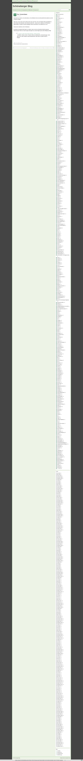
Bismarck (58, 60)
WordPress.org (59, 754)
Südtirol (58, 405)
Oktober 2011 (59, 683)
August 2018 (59, 577)
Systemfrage (59, 409)
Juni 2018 (58, 580)
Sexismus (58, 380)
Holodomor (59, 203)
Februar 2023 (59, 511)
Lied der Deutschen (60, 266)
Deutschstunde (59, 94)
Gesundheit (59, 168)
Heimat (58, 197)
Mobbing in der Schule (60, 285)
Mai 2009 (58, 720)
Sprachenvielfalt (59, 396)
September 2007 (59, 746)
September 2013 (59, 653)
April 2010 (58, 706)
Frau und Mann (59, 144)
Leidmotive (58, 258)
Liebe (58, 265)
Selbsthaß (58, 378)
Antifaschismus (59, 38)
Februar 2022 (59, 523)
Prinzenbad (59, 344)
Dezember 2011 (59, 680)
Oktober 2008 (59, 729)
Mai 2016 (58, 612)
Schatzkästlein (24, 1)
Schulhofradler (59, 374)
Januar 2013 (59, 663)
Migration (58, 284)
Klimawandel (59, 242)
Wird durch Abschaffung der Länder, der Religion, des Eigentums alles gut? (42, 47)
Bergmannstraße (59, 56)
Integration (58, 212)
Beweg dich (59, 59)
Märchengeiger (59, 274)
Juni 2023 (58, 506)
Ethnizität (58, 117)
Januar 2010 (59, 710)
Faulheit (58, 136)
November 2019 (59, 558)
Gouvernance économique (61, 175)
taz (57, 415)
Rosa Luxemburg (59, 360)
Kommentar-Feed (60, 753)
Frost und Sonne (59, 153)
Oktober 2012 (59, 667)
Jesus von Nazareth (60, 220)
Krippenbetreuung (60, 251)
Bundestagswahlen (60, 69)
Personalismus (59, 328)
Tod (57, 420)
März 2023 (58, 510)
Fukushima (59, 154)
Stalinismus (59, 400)
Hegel (58, 194)
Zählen (58, 464)
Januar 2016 (59, 617)
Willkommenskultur (60, 460)
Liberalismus (59, 263)
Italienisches (59, 216)
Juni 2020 (58, 549)
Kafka (58, 229)
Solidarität (58, 388)
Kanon (58, 231)
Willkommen (30, 1)
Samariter (58, 365)
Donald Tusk (59, 98)
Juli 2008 (58, 733)
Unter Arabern (59, 431)
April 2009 (58, 721)
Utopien (58, 433)
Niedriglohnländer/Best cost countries (63, 306)
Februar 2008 (59, 739)
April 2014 (58, 644)
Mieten (58, 283)
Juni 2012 (58, 672)
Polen (58, 339)
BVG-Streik (59, 73)
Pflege (58, 330)
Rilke (58, 357)
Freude (58, 146)
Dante (58, 86)
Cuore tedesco (59, 82)
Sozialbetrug (59, 391)
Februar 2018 (59, 585)
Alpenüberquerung (60, 27)
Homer (58, 204)
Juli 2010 (58, 702)
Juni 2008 (58, 734)
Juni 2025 (58, 482)
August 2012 (59, 670)
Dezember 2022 (59, 514)
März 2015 (58, 630)
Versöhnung (59, 445)
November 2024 (59, 488)
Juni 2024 (58, 492)
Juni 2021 (58, 533)
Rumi (58, 361)
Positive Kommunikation (60, 342)
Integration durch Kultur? (61, 213)
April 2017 (58, 598)
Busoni (58, 72)
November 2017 (59, 589)
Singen (58, 384)
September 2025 (59, 478)
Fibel (58, 141)
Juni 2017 (58, 595)
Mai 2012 (58, 674)
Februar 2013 (59, 662)
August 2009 (59, 716)
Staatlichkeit (59, 397)
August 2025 (59, 479)
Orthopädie (59, 316)
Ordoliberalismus (59, 315)
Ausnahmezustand (60, 49)
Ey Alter (58, 130)
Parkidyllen (59, 320)
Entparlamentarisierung (60, 112)
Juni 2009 (58, 719)
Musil (58, 289)
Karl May (58, 234)
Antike (58, 40)
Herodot (58, 199)
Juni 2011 (58, 688)
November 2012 (59, 666)
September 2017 (59, 591)
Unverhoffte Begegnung (60, 432)
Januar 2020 (59, 555)
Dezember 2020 (59, 541)
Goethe (58, 172)
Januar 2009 (59, 725)
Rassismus (59, 352)
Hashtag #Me (59, 190)
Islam (58, 215)
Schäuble (58, 369)
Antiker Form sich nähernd (61, 41)
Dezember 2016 (59, 603)
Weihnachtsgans (59, 459)
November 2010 (59, 697)
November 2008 (59, 728)
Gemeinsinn (59, 162)
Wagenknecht (59, 451)
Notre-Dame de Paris (60, 307)
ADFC (58, 19)
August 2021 (59, 531)
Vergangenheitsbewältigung (61, 442)
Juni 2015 (58, 626)
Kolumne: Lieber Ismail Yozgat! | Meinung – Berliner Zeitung (29, 33)
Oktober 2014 (59, 636)
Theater (58, 418)
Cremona (58, 81)
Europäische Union (60, 122)
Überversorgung (59, 428)
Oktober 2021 (59, 528)
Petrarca (58, 329)
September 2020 (59, 545)
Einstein (58, 107)
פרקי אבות (60, 468)
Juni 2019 (58, 564)
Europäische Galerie (60, 121)
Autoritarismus (59, 51)
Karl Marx (58, 233)
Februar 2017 (59, 600)
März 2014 (58, 645)
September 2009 (59, 715)
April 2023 (58, 509)
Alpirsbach (58, 28)
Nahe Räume (59, 294)
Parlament (58, 321)
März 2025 (58, 484)
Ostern (58, 317)
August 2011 (59, 685)
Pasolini (58, 325)
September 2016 (59, 607)
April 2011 (58, 690)
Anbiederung (59, 33)
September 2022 (59, 515)
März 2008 (58, 738)
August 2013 (59, 654)
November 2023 (59, 501)
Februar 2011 (59, 693)
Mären (58, 275)
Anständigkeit (59, 36)
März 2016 (58, 614)
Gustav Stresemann (60, 181)
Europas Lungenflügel (60, 126)
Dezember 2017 (59, 587)
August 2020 (59, 546)
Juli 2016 (58, 609)
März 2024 (58, 496)
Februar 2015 (59, 631)
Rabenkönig (59, 348)
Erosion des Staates (60, 114)
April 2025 (58, 483)
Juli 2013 (58, 656)
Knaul (58, 243)
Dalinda (58, 85)
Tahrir (58, 411)
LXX (57, 267)
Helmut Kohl (59, 198)
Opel (58, 312)
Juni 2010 (58, 703)
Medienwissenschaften (60, 276)
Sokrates (58, 387)
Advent (58, 23)
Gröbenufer (59, 177)
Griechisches (59, 176)
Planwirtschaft (59, 337)
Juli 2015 (58, 625)
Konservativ (59, 247)
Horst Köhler (59, 206)
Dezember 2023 (59, 500)
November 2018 (59, 573)
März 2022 (58, 522)
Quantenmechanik (60, 347)
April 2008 (58, 737)
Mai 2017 (58, 596)
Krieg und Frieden (60, 249)
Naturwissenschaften (60, 302)
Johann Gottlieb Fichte (60, 221)
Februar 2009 (59, 724)
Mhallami (58, 280)
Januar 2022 (59, 524)
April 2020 (58, 551)
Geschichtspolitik (59, 167)
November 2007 (59, 743)
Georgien (58, 163)
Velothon (58, 437)
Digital (58, 96)
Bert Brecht (59, 58)
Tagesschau (59, 410)
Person (58, 326)
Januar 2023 (59, 513)
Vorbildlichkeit (59, 450)
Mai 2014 (58, 643)
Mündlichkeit (59, 287)
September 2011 (59, 684)
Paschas (58, 324)
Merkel (58, 279)
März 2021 (58, 537)
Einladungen (59, 104)
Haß (57, 189)
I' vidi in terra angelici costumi (61, 208)
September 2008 (59, 730)
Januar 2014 (59, 648)
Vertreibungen (59, 446)
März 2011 (58, 692)
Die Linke (58, 95)
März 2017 (58, 599)
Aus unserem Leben (60, 47)
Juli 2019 (58, 563)
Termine (19, 1)
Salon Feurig (59, 364)
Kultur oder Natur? (60, 252)
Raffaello (58, 351)
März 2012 (58, 676)
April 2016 (58, 613)
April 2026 (58, 473)
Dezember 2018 (59, 572)
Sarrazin (58, 366)
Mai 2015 (58, 627)
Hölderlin (58, 202)
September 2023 (59, 502)
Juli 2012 (58, 671)
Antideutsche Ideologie (60, 37)
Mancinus (58, 271)
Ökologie (58, 311)
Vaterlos (58, 436)
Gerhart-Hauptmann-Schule (61, 166)
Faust (58, 137)
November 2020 (59, 542)
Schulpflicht (59, 375)
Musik (58, 288)
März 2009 (58, 723)
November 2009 (59, 712)
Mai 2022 (58, 519)
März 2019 (58, 568)
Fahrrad (58, 131)
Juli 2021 (58, 532)
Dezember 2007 (59, 742)
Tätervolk (58, 414)
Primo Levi (58, 343)
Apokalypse (59, 42)
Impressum (35, 1)
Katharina (58, 235)
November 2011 (59, 681)
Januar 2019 (59, 571)
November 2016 (59, 604)
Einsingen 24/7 (59, 105)
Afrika (58, 24)
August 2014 (59, 639)
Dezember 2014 (59, 634)
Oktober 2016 (59, 605)
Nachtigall (58, 293)
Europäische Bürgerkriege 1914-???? (63, 118)
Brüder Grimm (59, 67)
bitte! (58, 63)
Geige (58, 158)
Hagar (58, 185)
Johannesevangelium (60, 224)
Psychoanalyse (59, 346)
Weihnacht (58, 458)
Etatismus (58, 116)
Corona (58, 80)
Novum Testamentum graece (61, 308)
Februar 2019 (59, 569)
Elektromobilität (59, 109)
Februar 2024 (59, 497)
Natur (58, 298)
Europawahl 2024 (59, 128)
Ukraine (58, 429)
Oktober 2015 (59, 621)
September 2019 (59, 560)
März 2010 (58, 707)
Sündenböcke (59, 406)
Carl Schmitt (59, 76)
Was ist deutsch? (59, 455)
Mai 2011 (58, 689)
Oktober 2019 (59, 559)
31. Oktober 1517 (59, 18)
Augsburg (58, 45)
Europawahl (59, 127)
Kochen (58, 244)
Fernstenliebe (59, 140)
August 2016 (59, 608)
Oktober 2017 (59, 590)
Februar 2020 (59, 554)
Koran (58, 248)
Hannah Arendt (59, 186)
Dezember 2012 (59, 665)
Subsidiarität (59, 402)
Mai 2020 (58, 550)
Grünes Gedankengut (60, 180)
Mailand (58, 270)
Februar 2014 (59, 647)
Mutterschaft (59, 292)
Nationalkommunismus (60, 296)
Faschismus (59, 135)
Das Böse (58, 87)
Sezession (58, 382)
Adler (58, 20)
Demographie (59, 90)
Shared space (59, 383)
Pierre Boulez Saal (60, 334)
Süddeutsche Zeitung (60, 404)
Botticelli (58, 64)
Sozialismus (59, 393)
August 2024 (59, 491)
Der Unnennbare (22, 14)
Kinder (58, 238)
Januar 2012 (59, 679)
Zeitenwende (59, 467)
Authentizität (59, 50)
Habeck (58, 184)
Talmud (58, 413)
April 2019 (58, 567)
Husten (58, 207)
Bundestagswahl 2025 (60, 68)
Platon (58, 338)
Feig (57, 139)
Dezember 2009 (59, 711)
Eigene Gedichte (59, 103)
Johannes (58, 222)
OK (65, 760)
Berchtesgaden (59, 55)
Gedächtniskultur (59, 157)
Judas (58, 226)
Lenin (58, 261)
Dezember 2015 (59, 618)
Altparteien (58, 29)
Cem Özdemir (59, 77)
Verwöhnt (58, 447)
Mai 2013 (58, 658)
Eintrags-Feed (59, 752)
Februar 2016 (59, 616)
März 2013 (58, 661)
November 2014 (59, 635)
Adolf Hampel (59, 22)
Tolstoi (58, 422)
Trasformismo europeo (60, 423)
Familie (58, 132)
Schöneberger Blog (22, 6)
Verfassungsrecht (59, 441)
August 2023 (59, 504)
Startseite (15, 1)
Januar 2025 (59, 487)
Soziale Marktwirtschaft (60, 392)
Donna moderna (59, 100)
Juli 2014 (58, 640)
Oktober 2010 (59, 698)
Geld (58, 159)
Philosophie (59, 333)
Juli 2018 (58, 578)
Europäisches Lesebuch (60, 123)
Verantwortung (59, 438)
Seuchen (58, 379)
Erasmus (58, 113)
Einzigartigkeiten (59, 108)
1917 (58, 15)
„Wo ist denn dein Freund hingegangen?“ (20, 47)
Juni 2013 (58, 657)
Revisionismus (59, 356)
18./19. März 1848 (60, 14)
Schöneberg (59, 370)
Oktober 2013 (59, 652)
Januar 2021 (59, 540)
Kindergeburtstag (59, 240)
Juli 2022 (58, 518)
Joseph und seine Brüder (61, 225)
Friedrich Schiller (59, 149)
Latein (58, 257)
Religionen (58, 355)
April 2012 (58, 675)
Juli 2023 (58, 505)
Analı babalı (59, 31)
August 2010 (59, 701)
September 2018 (59, 576)
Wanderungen (59, 454)
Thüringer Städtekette (60, 419)
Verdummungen (59, 440)
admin (19, 42)
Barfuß (58, 54)
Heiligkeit (58, 195)
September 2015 (59, 622)
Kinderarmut (59, 239)
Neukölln (58, 303)
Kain (58, 230)
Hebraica (58, 193)
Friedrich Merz (59, 148)
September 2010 (59, 699)
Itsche (58, 217)
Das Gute (58, 89)
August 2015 (59, 623)
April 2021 (58, 536)
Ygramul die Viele (60, 463)
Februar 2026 (59, 475)
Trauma (58, 424)
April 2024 (58, 495)
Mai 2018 (58, 581)
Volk (57, 449)
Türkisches (58, 427)
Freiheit (58, 145)
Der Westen (59, 91)
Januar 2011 (59, 694)
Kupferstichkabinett (60, 253)
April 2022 (58, 520)
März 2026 (58, 474)
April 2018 (58, 582)
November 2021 (59, 527)
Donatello (58, 99)
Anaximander (59, 32)
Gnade (58, 171)
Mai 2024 (58, 493)
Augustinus (59, 46)
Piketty (58, 335)
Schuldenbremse (59, 373)
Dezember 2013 (59, 649)
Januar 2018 (59, 586)
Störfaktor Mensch (60, 401)
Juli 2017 (58, 594)
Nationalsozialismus (60, 297)
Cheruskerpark (59, 78)
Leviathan (58, 262)
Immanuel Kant (59, 211)
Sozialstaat (59, 395)
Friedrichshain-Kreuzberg (61, 150)
